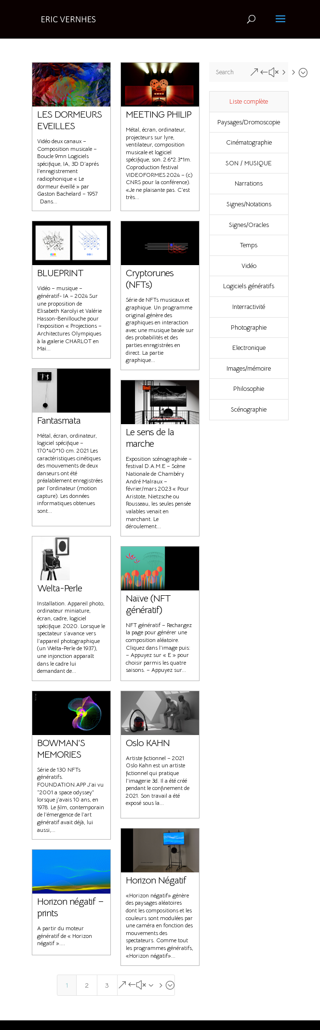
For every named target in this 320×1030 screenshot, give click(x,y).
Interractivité (248, 307)
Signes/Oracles (249, 225)
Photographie (249, 327)
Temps (248, 245)
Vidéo (248, 266)
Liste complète (248, 101)
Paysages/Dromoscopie (248, 122)
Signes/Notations (249, 204)
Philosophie (248, 389)
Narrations (249, 183)
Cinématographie (249, 142)
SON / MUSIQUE (249, 163)
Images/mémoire (249, 368)
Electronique (249, 348)
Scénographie (249, 409)
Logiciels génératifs (248, 286)
